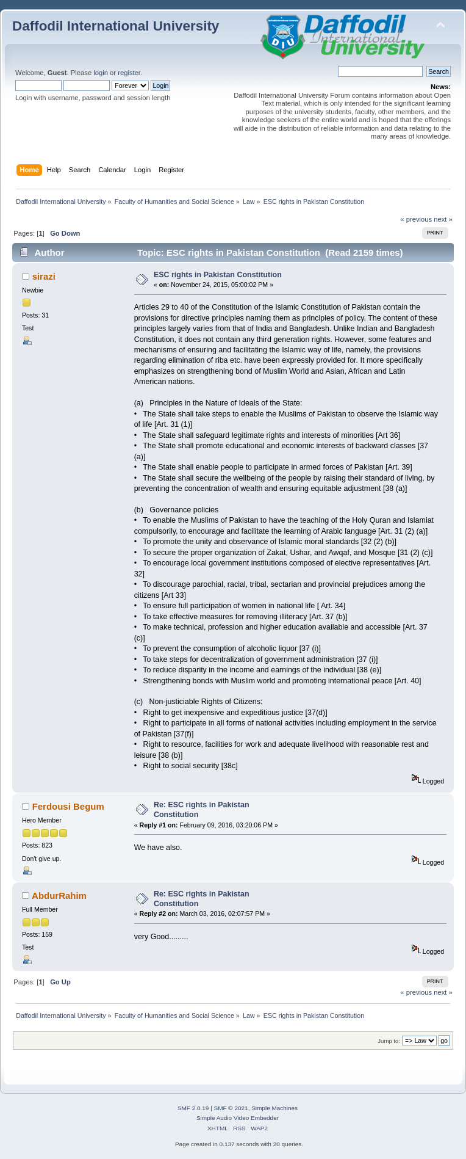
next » (443, 219)
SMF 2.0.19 (193, 1108)
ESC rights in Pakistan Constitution (218, 275)
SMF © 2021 (231, 1108)
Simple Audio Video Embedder (237, 1117)
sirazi (44, 276)
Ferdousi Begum (68, 806)
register (129, 72)
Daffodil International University (115, 26)
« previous (416, 219)
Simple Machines (274, 1108)
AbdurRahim (59, 895)
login (100, 72)
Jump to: (389, 1040)
